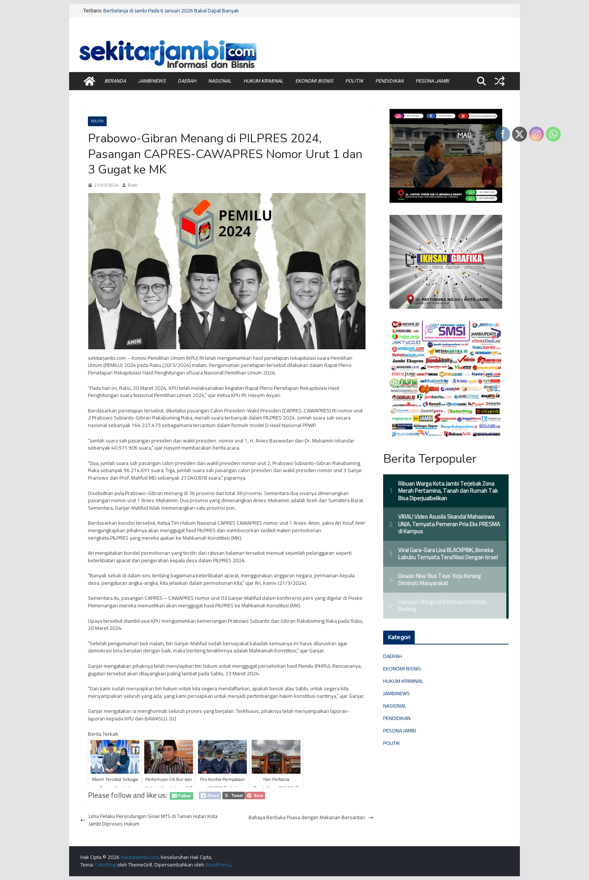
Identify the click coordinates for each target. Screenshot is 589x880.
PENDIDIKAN (389, 81)
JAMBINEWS (152, 81)
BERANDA (115, 81)
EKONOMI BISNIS (314, 81)
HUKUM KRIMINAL (263, 81)
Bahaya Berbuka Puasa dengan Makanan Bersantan (311, 817)
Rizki (132, 185)
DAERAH (187, 81)
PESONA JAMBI (432, 81)
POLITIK (354, 81)
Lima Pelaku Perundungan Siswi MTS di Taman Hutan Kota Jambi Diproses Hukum (148, 820)
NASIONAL (219, 81)
